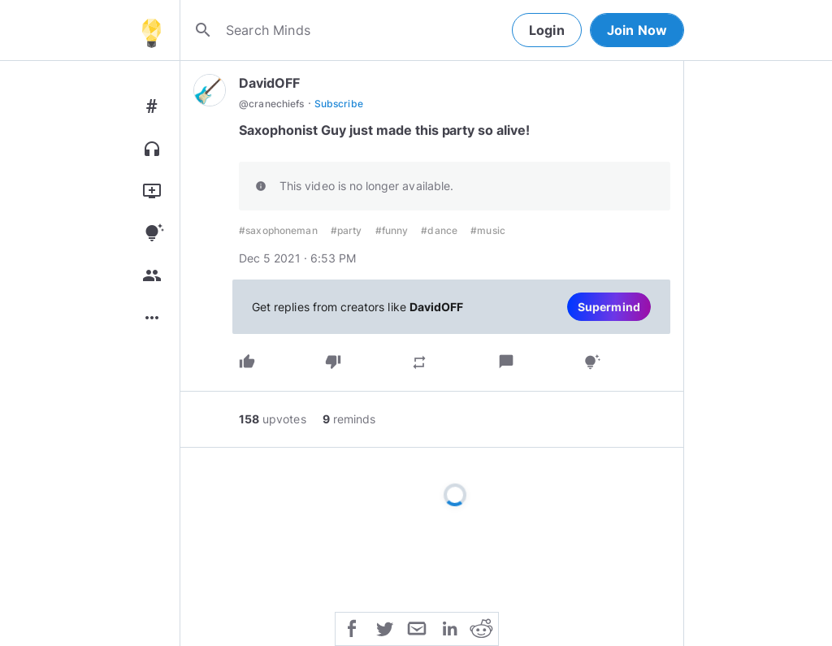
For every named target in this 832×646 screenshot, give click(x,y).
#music (487, 230)
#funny (392, 230)
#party (346, 230)
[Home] (151, 30)
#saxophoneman (278, 230)
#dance (439, 230)
